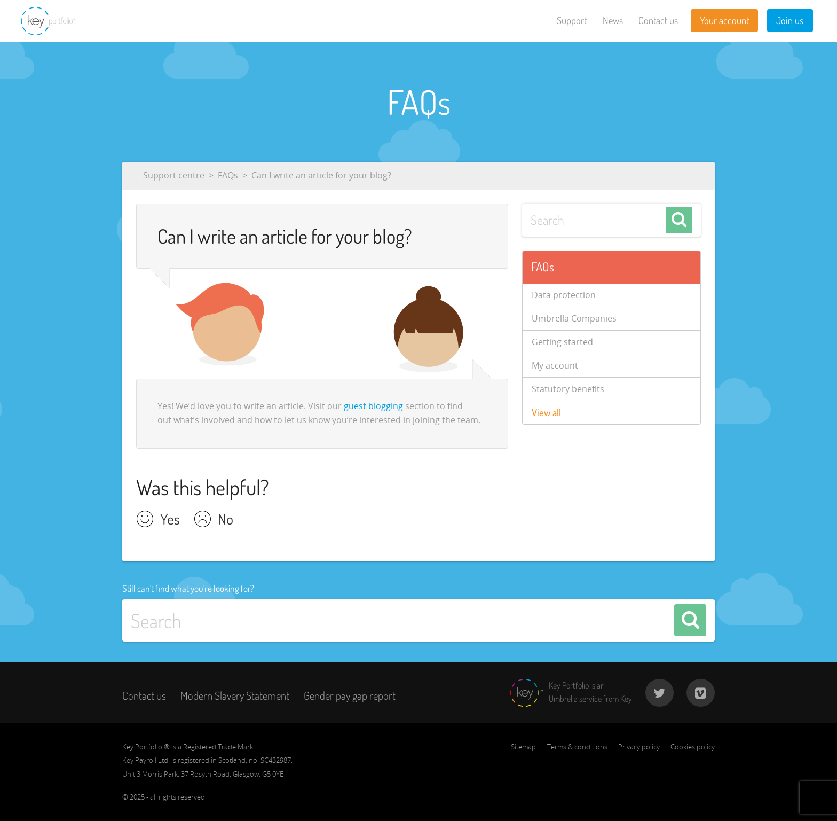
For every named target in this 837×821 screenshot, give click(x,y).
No (225, 520)
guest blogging (373, 406)
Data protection (564, 295)
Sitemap (523, 747)
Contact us (658, 20)
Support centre (173, 175)
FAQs (228, 175)
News (613, 20)
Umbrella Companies (574, 318)
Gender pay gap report (350, 695)
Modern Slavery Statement (234, 695)
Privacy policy (639, 747)
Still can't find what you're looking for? (188, 588)
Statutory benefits (568, 389)
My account (555, 365)
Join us (789, 20)
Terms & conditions (577, 747)
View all (546, 412)
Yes (170, 520)
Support (572, 20)
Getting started (562, 342)
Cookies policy (692, 747)
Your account (724, 20)
